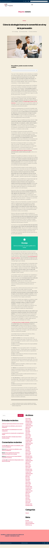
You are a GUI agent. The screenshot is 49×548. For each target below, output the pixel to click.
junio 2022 (27, 481)
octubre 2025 (28, 427)
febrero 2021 (28, 504)
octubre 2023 (28, 462)
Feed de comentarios (29, 527)
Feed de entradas (29, 525)
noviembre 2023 (28, 461)
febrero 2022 (28, 487)
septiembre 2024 (29, 446)
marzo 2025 (27, 438)
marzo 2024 (27, 455)
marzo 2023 (27, 468)
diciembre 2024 (28, 442)
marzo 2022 (27, 485)
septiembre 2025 (29, 429)
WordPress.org (28, 528)
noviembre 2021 (28, 491)
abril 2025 (27, 436)
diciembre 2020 (28, 507)
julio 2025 (27, 432)
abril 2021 (27, 501)
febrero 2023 (28, 469)
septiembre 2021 (28, 494)
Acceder (27, 524)
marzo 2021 (27, 503)
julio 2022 (27, 480)
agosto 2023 (28, 465)
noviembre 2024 (28, 443)
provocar (32, 408)
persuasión (26, 408)
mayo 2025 (27, 435)
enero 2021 (27, 506)
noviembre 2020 (28, 509)
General (24, 20)
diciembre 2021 (28, 490)
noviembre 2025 (28, 426)
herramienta (18, 408)
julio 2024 (27, 449)
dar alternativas (18, 406)
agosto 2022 (28, 478)
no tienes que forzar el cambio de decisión (21, 326)
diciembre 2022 (28, 472)
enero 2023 (27, 471)
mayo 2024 (27, 452)
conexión (13, 406)
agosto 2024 (28, 448)
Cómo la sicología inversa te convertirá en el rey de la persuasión (24, 28)
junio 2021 (27, 498)
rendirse (13, 409)
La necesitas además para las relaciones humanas (22, 154)
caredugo (16, 35)
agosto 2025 (28, 430)
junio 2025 (27, 433)
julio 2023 (27, 467)
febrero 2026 (28, 423)
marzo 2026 (27, 422)
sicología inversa (18, 409)
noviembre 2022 (28, 474)
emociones (34, 406)
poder (29, 408)
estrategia (14, 408)
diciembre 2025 (28, 425)
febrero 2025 (28, 439)
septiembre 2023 (29, 464)
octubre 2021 (28, 493)
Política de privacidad (24, 546)
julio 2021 (27, 497)
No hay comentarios (33, 35)
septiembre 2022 (29, 477)
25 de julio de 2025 (24, 35)
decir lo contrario (24, 406)
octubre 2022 (28, 475)
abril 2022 (27, 484)
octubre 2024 (28, 445)
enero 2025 (27, 440)
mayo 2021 (27, 500)
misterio (22, 408)
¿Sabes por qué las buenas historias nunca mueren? (12, 427)
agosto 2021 (28, 495)
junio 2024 (27, 451)
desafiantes (30, 406)
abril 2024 (27, 453)
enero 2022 (27, 488)
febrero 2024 (28, 456)
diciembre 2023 (28, 459)
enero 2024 (27, 458)
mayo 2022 (27, 482)
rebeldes (35, 408)
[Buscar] (47, 1)
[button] (32, 4)
